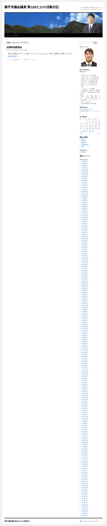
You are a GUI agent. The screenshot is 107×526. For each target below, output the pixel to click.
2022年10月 (84, 240)
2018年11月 (84, 328)
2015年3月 (84, 410)
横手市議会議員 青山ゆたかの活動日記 (31, 7)
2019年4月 (84, 319)
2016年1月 (84, 392)
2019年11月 (84, 305)
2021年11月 (84, 261)
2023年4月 (84, 229)
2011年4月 (84, 498)
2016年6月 (84, 382)
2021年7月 (84, 268)
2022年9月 (84, 242)
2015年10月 (84, 397)
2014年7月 (84, 425)
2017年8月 (84, 356)
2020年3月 (84, 298)
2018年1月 (84, 347)
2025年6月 (84, 180)
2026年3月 (84, 163)
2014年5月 (84, 429)
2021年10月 (84, 262)
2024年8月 (84, 199)
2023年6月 (84, 225)
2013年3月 (84, 455)
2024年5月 (84, 204)
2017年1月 (84, 369)
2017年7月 (84, 358)
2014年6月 (84, 427)
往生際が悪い (85, 144)
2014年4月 (84, 431)
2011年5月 (84, 496)
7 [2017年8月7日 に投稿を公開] (84, 124)
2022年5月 (84, 249)
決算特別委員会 (14, 47)
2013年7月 (84, 448)
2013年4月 (84, 453)
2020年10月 (84, 285)
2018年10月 (84, 330)
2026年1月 (84, 167)
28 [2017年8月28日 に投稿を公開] (84, 131)
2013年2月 (84, 457)
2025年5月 (84, 182)
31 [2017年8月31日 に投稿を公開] (93, 131)
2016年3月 (84, 388)
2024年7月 (84, 201)
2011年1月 (84, 504)
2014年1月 (84, 437)
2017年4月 (84, 364)
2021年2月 (84, 277)
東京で (83, 139)
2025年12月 (84, 169)
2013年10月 (84, 442)
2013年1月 (84, 459)
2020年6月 (84, 292)
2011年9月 (84, 489)
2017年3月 (84, 365)
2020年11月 (84, 283)
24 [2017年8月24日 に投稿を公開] (93, 129)
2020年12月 (84, 281)
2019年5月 (84, 317)
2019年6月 (84, 315)
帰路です (84, 143)
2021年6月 (84, 270)
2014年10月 (84, 420)
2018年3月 (84, 343)
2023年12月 (84, 214)
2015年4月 (84, 408)
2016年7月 (84, 380)
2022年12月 (84, 236)
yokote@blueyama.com (86, 109)
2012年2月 (84, 480)
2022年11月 (84, 238)
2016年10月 (84, 375)
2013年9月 (84, 444)
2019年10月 (84, 307)
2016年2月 (84, 390)
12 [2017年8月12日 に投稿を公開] (99, 124)
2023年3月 (84, 231)
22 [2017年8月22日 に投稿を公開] (87, 129)
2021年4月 (84, 274)
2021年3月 (84, 276)
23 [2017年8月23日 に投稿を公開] (90, 129)
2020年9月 (84, 287)
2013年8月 (84, 446)
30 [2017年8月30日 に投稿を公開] (90, 131)
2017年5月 (84, 362)
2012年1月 (84, 482)
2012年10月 (84, 465)
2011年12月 (84, 483)
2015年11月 (84, 395)
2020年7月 (84, 291)
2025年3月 (84, 186)
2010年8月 (84, 513)
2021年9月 (84, 264)
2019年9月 (84, 309)
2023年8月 (84, 221)
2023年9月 (84, 219)
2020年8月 (84, 289)
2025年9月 (84, 174)
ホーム (9, 35)
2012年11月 (84, 463)
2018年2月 (84, 345)
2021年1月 (84, 279)
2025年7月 (84, 178)
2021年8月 (84, 266)
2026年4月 (84, 161)
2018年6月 (84, 337)
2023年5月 (84, 227)
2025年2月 (84, 188)
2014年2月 (84, 435)
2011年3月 (84, 500)
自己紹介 (15, 35)
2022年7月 (84, 246)
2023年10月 (84, 217)
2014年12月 (84, 416)
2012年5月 (84, 474)
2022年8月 (84, 244)
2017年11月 (84, 350)
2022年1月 (84, 257)
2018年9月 (84, 332)
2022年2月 (84, 255)
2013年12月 (84, 438)
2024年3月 (84, 208)
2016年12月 (84, 371)
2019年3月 (84, 320)
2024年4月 (84, 206)
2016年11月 (84, 373)
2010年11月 (84, 508)
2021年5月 (84, 272)
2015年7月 (84, 403)
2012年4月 (84, 476)
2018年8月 (84, 334)
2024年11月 (84, 193)
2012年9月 (84, 467)
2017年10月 (84, 352)
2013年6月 (84, 450)
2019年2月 (84, 322)
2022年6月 (84, 247)
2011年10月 (84, 487)
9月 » (99, 133)
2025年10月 (84, 173)
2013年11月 (84, 440)
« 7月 (81, 133)
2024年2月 (84, 210)
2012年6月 (84, 472)
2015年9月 (84, 399)
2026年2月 (84, 165)
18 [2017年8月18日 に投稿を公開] (96, 126)
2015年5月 (84, 407)
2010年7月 (84, 515)
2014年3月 (84, 433)
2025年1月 (84, 189)
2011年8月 (84, 491)
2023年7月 (84, 223)
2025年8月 (84, 176)
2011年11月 (84, 485)
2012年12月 (84, 461)
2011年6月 (84, 495)
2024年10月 (84, 195)
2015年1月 (84, 414)
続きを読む (14, 56)
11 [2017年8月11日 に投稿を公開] (96, 124)
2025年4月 (84, 184)
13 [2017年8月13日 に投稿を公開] (81, 126)
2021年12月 (84, 259)
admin (26, 50)
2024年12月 (84, 191)
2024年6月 (84, 202)
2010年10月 (84, 510)
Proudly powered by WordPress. (90, 521)
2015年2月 (84, 412)
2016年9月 (84, 377)
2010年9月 (84, 511)
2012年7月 (84, 470)
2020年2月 (84, 300)
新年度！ (84, 141)
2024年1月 (84, 212)
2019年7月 (84, 313)
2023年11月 (84, 216)
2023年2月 (84, 232)
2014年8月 (84, 423)
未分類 (15, 59)
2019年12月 (84, 304)
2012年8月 (84, 468)
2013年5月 (84, 452)
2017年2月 (84, 367)
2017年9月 (84, 354)
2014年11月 (84, 418)
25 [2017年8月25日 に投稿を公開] (96, 129)
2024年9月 (84, 197)
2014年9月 (84, 422)
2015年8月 (84, 401)
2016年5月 (84, 384)
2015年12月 (84, 393)
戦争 (82, 146)
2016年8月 (84, 379)
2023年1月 (84, 234)
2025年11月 (84, 171)
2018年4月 (84, 341)
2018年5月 (84, 339)
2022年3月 (84, 253)
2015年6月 (84, 405)
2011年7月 (84, 493)
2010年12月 (84, 506)
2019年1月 (84, 324)
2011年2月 (84, 502)
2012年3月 (84, 478)
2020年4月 (84, 296)
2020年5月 (84, 294)
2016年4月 (84, 386)
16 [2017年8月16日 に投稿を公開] (90, 126)
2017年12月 (84, 349)
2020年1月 (84, 302)
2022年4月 (84, 251)
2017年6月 (84, 360)
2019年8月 (84, 311)
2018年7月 (84, 335)
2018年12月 (84, 326)
